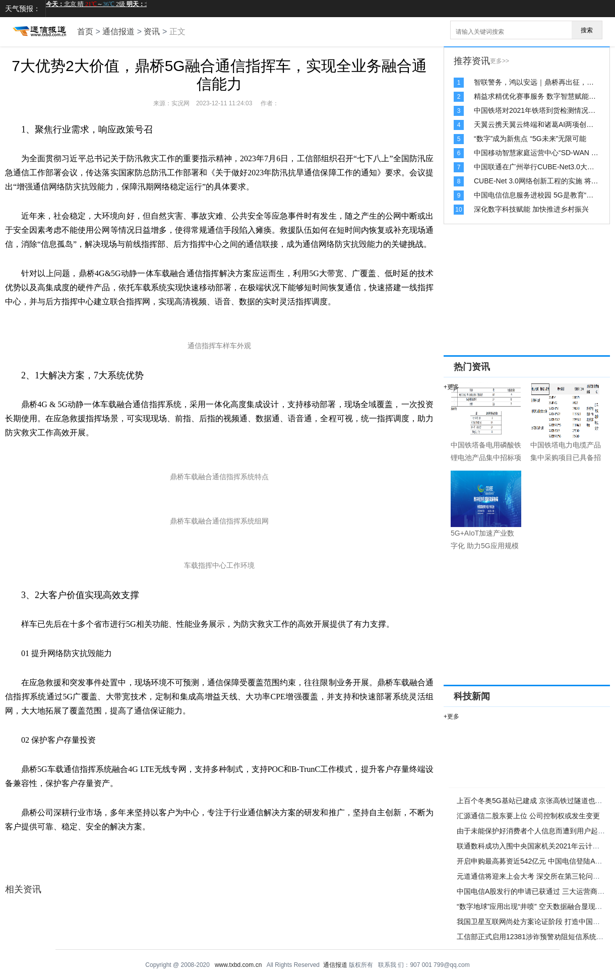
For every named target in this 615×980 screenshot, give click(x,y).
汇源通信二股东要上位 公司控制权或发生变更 (528, 816)
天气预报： (22, 9)
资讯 (152, 31)
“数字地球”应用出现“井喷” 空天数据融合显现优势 (533, 906)
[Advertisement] (507, 292)
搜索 (587, 30)
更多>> (499, 60)
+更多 (451, 386)
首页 (85, 31)
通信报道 (118, 31)
